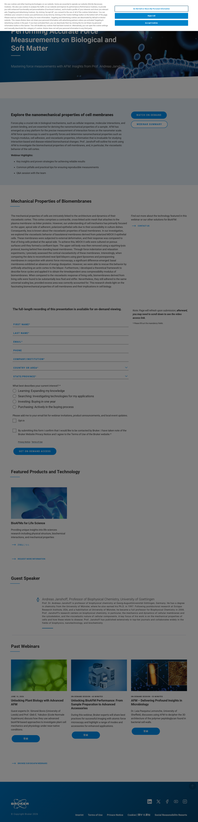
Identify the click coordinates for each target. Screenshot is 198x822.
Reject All (151, 16)
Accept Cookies (151, 23)
